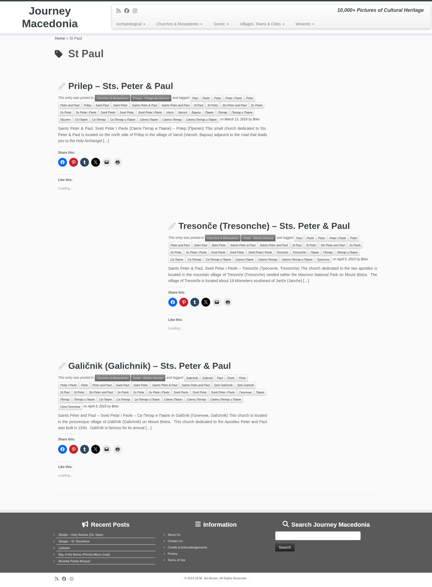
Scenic (221, 24)
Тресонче (323, 259)
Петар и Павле (242, 112)
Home (60, 38)
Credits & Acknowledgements (187, 547)
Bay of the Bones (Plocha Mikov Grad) (84, 554)
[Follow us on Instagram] (137, 11)
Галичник (245, 392)
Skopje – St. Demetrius (74, 541)
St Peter (212, 105)
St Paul (198, 105)
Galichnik (192, 378)
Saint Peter (120, 105)
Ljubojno (64, 548)
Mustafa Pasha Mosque (75, 561)
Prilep (87, 105)
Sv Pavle (256, 105)
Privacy (173, 553)
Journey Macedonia (50, 17)
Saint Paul (102, 105)
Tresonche (299, 252)
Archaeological (130, 24)
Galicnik (207, 378)
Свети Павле (149, 119)
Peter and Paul (69, 105)
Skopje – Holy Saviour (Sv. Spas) (81, 534)
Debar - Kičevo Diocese (258, 238)
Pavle (206, 98)
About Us (174, 534)
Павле (209, 112)
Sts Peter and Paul (234, 105)
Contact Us (175, 541)
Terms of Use (177, 560)
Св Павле (81, 119)
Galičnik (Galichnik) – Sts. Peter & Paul (149, 366)
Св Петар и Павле (123, 119)
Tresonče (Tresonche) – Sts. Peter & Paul (264, 226)
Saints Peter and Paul (175, 105)
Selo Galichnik (223, 385)
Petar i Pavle (233, 98)
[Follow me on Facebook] (128, 11)
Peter (249, 98)
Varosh (182, 112)
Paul (195, 98)
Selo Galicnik (245, 385)
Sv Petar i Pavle (86, 112)
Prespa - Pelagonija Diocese (151, 98)
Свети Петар (172, 119)
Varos (170, 112)
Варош (196, 112)
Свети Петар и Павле (201, 119)
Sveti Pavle (108, 112)
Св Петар (99, 119)
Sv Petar (65, 112)
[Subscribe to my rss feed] (120, 11)
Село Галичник (70, 406)
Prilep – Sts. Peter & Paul (120, 86)
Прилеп (65, 119)
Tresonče (282, 252)
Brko (256, 119)
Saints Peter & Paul (144, 105)
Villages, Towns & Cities (262, 24)
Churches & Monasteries (179, 24)
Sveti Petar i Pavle (150, 112)
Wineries (305, 24)
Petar (217, 98)
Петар (222, 112)
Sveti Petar (127, 112)
